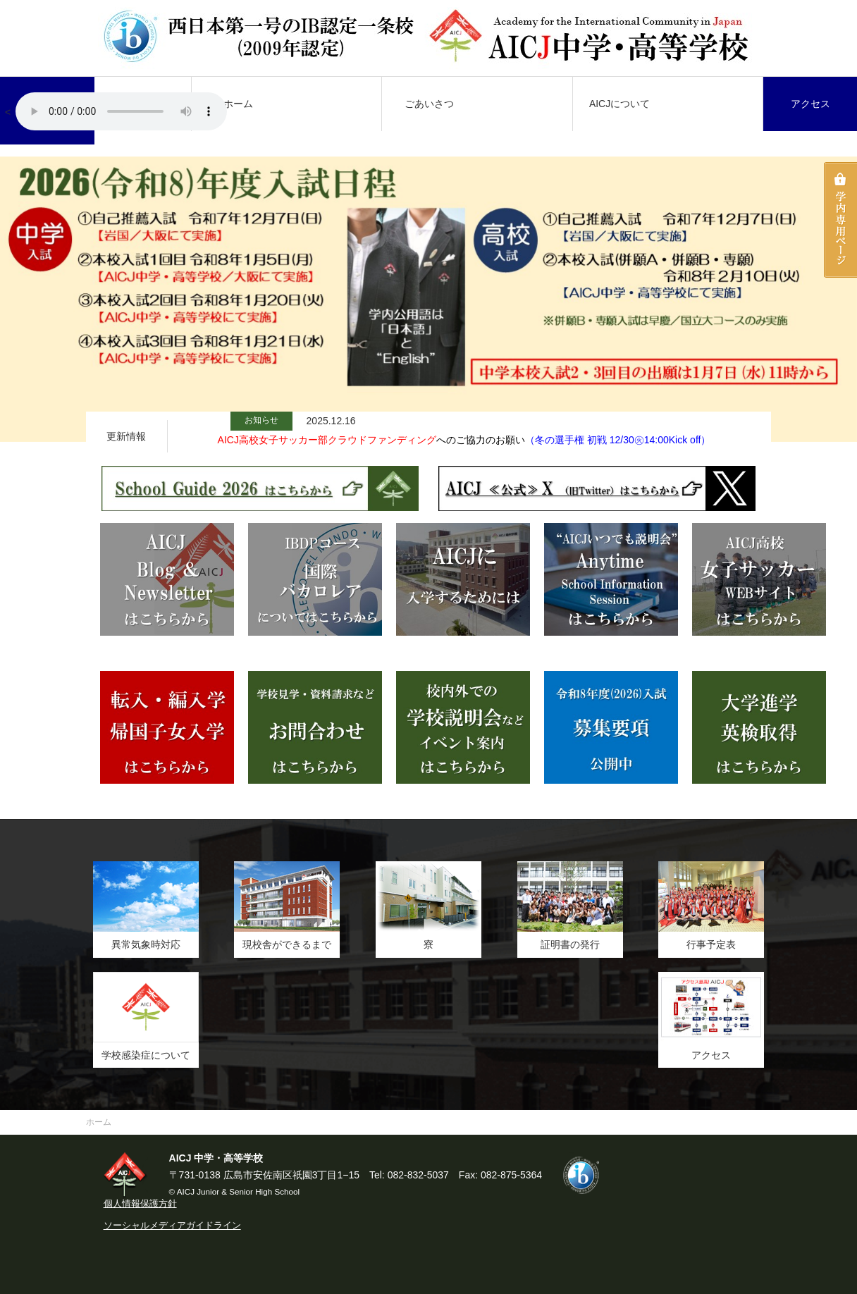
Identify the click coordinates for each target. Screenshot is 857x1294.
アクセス (810, 103)
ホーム (238, 103)
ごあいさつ (429, 103)
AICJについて (619, 103)
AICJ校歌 (121, 111)
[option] (428, 299)
